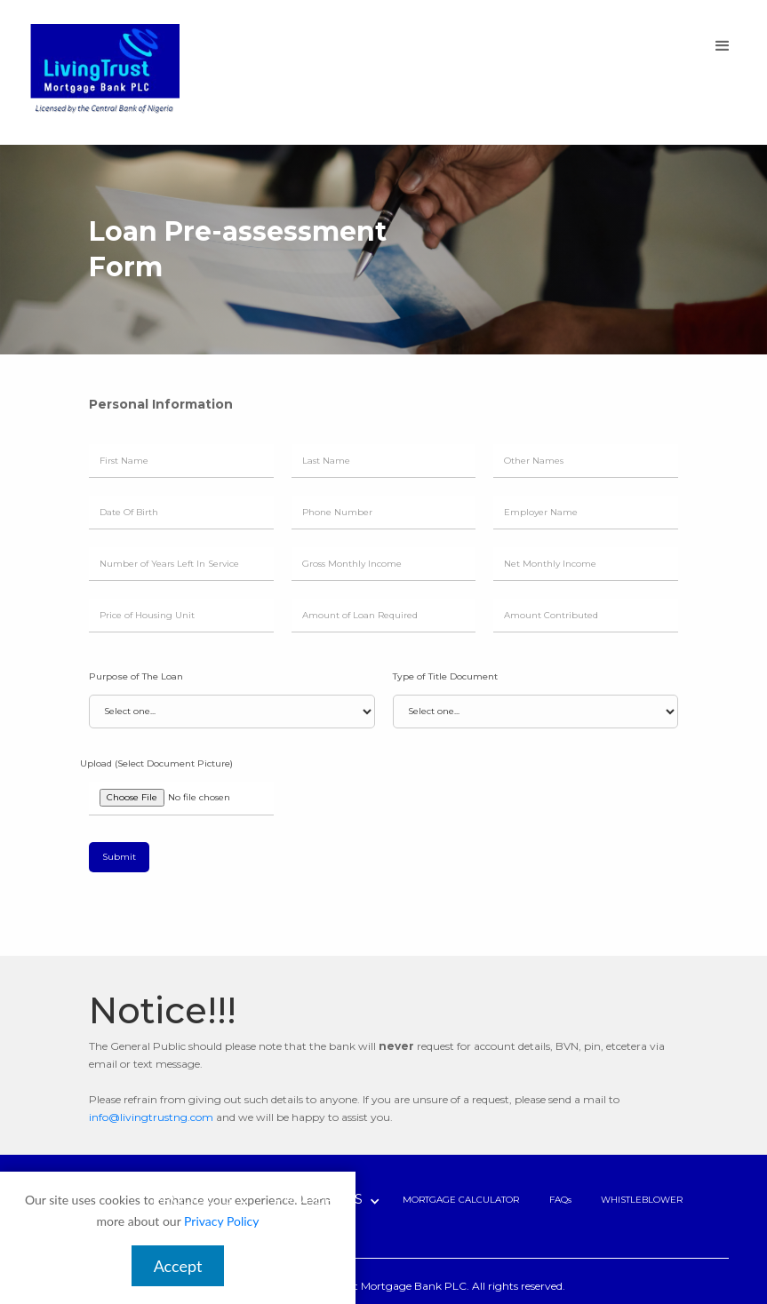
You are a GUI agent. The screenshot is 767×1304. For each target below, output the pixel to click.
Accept (178, 1266)
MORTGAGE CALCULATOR (461, 1199)
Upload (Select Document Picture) (156, 763)
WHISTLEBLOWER (642, 1199)
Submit (119, 857)
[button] (722, 46)
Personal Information (161, 404)
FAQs (560, 1199)
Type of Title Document (445, 676)
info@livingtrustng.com (151, 1117)
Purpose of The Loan (136, 676)
